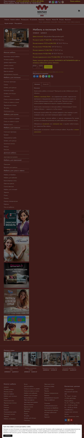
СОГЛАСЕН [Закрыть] (8, 435)
